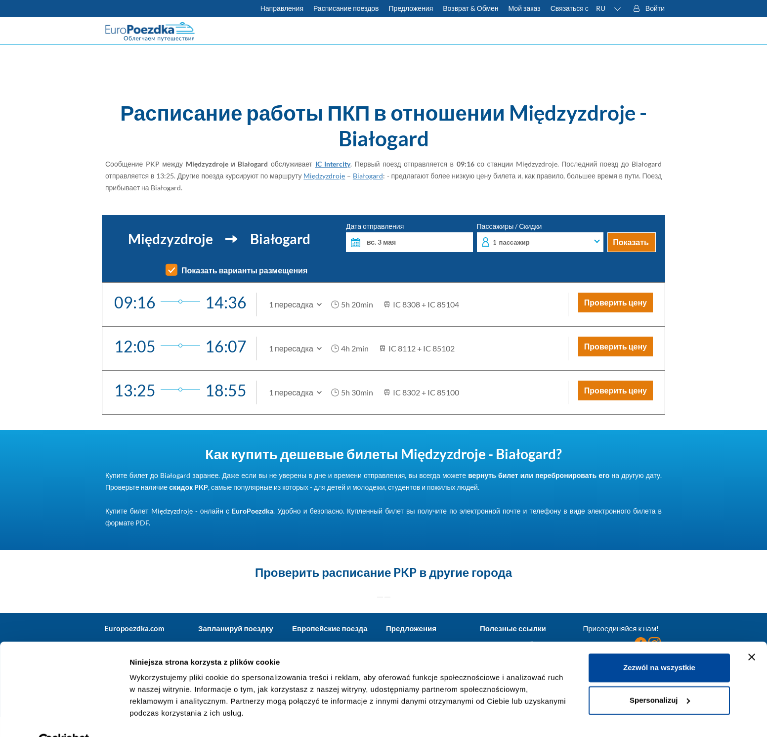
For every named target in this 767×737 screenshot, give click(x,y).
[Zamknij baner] (751, 634)
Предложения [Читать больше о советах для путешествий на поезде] (411, 8)
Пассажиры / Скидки (540, 237)
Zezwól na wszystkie (659, 645)
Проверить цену (615, 302)
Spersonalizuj (660, 677)
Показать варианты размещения (244, 270)
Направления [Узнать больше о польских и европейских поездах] (281, 8)
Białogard (368, 176)
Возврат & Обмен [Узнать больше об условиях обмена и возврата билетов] (470, 8)
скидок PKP (188, 487)
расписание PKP (369, 572)
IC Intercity (333, 164)
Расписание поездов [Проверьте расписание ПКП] (346, 8)
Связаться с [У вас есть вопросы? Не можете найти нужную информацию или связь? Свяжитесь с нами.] (570, 8)
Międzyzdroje (324, 176)
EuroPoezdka (252, 511)
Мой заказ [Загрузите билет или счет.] (525, 8)
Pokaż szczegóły (159, 717)
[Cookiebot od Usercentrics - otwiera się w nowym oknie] (64, 717)
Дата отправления (409, 237)
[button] (609, 8)
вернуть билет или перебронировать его (538, 475)
